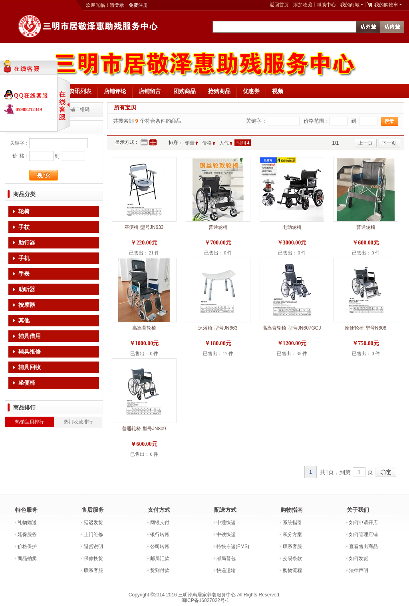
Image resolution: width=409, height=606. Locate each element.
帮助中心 (326, 5)
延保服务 (27, 534)
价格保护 (27, 546)
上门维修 (93, 534)
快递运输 (226, 570)
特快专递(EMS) (232, 546)
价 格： (20, 156)
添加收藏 (302, 5)
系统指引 (292, 522)
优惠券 (251, 91)
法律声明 (358, 570)
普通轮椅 (218, 227)
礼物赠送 (27, 522)
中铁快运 (226, 534)
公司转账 (159, 546)
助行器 (26, 243)
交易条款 (292, 558)
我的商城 (349, 5)
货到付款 (159, 570)
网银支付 (159, 522)
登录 (119, 5)
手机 (24, 258)
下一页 (389, 143)
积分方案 (292, 534)
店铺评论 (115, 91)
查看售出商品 (363, 546)
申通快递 (226, 522)
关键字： (19, 143)
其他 (24, 321)
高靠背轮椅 (144, 328)
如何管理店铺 (363, 534)
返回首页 (279, 5)
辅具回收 (29, 367)
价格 (207, 143)
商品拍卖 (27, 558)
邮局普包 (226, 558)
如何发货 (358, 558)
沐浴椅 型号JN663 (217, 328)
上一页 (365, 143)
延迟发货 (93, 522)
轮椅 (24, 212)
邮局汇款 (159, 558)
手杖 (24, 227)
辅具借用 (29, 336)
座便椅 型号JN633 (143, 227)
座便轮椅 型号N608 (365, 328)
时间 (241, 143)
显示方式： (127, 142)
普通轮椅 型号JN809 (144, 428)
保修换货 (93, 558)
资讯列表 (80, 91)
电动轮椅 (292, 227)
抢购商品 (219, 91)
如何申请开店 (363, 522)
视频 (277, 91)
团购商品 (184, 91)
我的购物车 (386, 5)
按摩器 (26, 305)
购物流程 (292, 570)
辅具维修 (29, 352)
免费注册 (138, 5)
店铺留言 (150, 91)
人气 (224, 143)
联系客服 (93, 570)
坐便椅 (26, 383)
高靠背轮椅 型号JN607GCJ (291, 328)
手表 (24, 274)
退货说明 (93, 546)
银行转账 (159, 534)
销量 (190, 143)
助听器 (26, 289)
